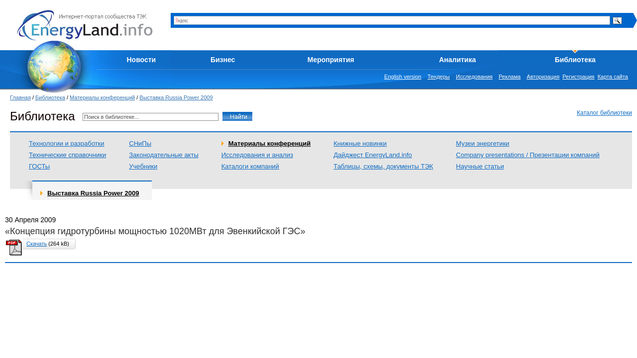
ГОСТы (39, 166)
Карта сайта (613, 77)
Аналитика (457, 60)
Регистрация (578, 77)
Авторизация (543, 77)
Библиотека (575, 60)
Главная (20, 97)
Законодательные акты (164, 155)
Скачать (36, 244)
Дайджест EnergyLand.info (372, 155)
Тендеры (438, 77)
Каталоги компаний (250, 166)
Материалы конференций (102, 97)
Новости (141, 60)
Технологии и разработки (67, 143)
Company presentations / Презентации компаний (527, 155)
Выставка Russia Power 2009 (175, 97)
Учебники (143, 166)
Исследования (474, 77)
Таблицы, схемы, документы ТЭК (383, 166)
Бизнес (223, 60)
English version (403, 77)
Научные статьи (480, 166)
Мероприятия (331, 60)
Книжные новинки (360, 143)
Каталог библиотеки (604, 112)
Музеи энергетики (482, 143)
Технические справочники (67, 155)
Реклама (510, 77)
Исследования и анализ (257, 155)
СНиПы (140, 143)
